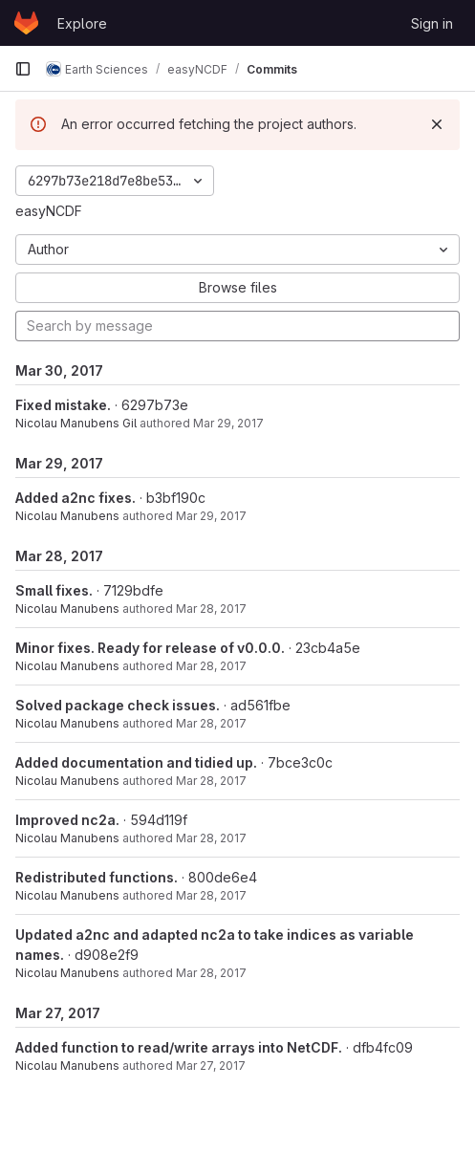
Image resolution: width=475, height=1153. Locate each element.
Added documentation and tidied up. (136, 762)
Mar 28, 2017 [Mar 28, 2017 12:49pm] (211, 973)
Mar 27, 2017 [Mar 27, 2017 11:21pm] (211, 1065)
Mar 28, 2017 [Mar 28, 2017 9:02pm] (211, 723)
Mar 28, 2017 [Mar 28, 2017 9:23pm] (211, 608)
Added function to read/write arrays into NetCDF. (178, 1047)
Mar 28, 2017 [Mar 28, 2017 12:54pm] (211, 895)
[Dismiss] (436, 124)
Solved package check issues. (117, 705)
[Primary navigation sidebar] (23, 69)
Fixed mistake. (63, 405)
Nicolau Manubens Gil (76, 423)
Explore (82, 23)
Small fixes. (54, 590)
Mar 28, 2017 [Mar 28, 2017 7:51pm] (211, 838)
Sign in (432, 23)
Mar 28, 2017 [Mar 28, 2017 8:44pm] (211, 780)
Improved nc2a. (67, 820)
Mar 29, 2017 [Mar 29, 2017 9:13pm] (211, 516)
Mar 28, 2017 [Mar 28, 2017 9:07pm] (211, 666)
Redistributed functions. (96, 877)
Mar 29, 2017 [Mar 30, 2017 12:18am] (228, 423)
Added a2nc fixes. (75, 497)
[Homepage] (26, 23)
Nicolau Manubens (67, 516)
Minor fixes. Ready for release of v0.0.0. (150, 648)
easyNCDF (48, 211)
